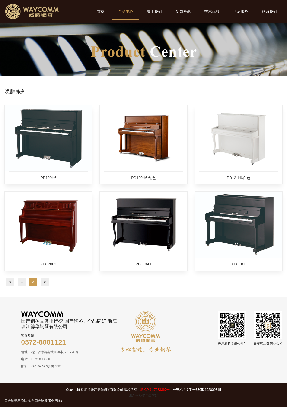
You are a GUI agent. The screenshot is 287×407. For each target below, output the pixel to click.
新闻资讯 (183, 11)
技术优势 (211, 11)
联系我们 (269, 11)
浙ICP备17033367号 (155, 389)
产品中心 (125, 11)
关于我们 (154, 11)
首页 (100, 11)
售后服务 (240, 11)
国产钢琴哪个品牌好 (143, 395)
